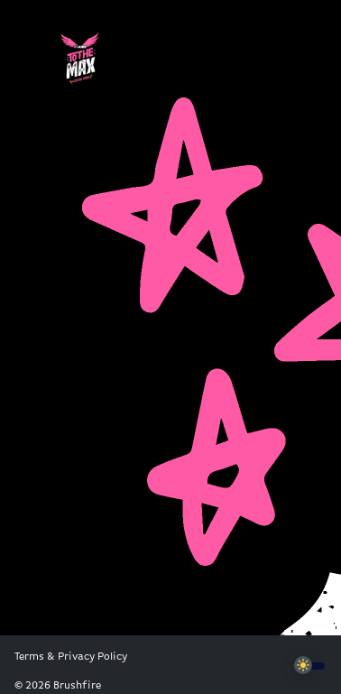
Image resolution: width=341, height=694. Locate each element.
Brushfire (77, 685)
